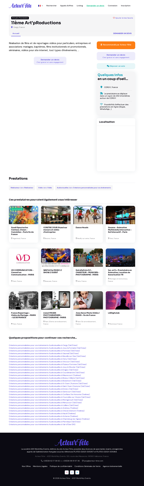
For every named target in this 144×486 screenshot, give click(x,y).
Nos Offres (26, 466)
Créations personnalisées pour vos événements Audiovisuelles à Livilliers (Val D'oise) (44, 405)
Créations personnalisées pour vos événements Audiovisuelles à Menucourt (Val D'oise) (45, 402)
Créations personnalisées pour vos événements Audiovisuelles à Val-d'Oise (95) (42, 424)
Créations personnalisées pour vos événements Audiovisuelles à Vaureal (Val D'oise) (44, 353)
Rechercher (51, 5)
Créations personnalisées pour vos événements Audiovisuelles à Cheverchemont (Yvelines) (46, 411)
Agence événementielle (112, 466)
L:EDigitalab (114, 313)
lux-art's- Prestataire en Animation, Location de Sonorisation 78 (120, 272)
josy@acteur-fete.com (93, 461)
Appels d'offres (66, 5)
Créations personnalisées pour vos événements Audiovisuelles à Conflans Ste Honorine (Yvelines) (49, 394)
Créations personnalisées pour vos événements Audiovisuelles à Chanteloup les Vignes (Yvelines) (49, 419)
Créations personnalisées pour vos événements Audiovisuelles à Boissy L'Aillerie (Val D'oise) (47, 378)
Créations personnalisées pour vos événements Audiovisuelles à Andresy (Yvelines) (43, 408)
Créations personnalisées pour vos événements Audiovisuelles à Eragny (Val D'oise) (43, 370)
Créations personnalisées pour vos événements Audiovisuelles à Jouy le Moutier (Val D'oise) (47, 367)
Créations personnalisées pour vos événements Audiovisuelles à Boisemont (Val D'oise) (45, 381)
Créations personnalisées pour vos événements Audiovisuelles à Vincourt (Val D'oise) (44, 361)
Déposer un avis (116, 66)
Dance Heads (82, 227)
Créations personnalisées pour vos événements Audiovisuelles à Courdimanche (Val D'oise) (47, 372)
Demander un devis (95, 5)
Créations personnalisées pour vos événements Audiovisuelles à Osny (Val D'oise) (43, 359)
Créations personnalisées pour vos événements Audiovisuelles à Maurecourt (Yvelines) (45, 375)
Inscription (125, 5)
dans (22, 188)
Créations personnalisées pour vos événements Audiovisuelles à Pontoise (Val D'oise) (44, 351)
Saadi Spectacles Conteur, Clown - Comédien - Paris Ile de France (22, 231)
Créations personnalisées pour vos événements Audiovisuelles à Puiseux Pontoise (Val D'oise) (48, 364)
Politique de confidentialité (61, 466)
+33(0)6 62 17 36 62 (51, 461)
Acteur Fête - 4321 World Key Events (75, 478)
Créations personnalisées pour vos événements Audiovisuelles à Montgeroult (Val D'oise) (46, 400)
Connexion (112, 5)
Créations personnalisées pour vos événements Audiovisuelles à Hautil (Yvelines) (42, 413)
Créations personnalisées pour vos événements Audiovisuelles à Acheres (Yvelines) (43, 416)
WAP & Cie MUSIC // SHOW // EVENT (52, 271)
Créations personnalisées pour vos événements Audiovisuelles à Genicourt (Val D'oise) (45, 391)
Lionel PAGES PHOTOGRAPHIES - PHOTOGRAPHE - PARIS (54, 315)
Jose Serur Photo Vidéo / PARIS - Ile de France (88, 314)
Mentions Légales (40, 466)
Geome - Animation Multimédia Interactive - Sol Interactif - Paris (120, 229)
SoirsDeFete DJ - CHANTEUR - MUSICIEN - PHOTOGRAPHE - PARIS (87, 272)
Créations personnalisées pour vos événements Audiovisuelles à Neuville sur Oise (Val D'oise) (47, 356)
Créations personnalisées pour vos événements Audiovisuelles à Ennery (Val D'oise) (43, 389)
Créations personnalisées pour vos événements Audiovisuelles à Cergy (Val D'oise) (43, 345)
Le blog (80, 5)
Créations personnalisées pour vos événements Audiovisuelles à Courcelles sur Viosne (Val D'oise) (49, 397)
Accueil (16, 33)
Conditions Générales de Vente (87, 466)
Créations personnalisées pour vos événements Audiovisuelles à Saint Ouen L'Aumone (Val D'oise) (49, 386)
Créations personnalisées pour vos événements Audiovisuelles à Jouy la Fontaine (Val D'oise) (47, 348)
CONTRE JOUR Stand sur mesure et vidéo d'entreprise (55, 229)
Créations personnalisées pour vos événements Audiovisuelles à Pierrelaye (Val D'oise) (44, 421)
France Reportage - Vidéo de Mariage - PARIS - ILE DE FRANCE (23, 315)
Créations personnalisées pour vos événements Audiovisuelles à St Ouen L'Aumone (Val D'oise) (48, 383)
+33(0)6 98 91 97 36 (71, 461)
